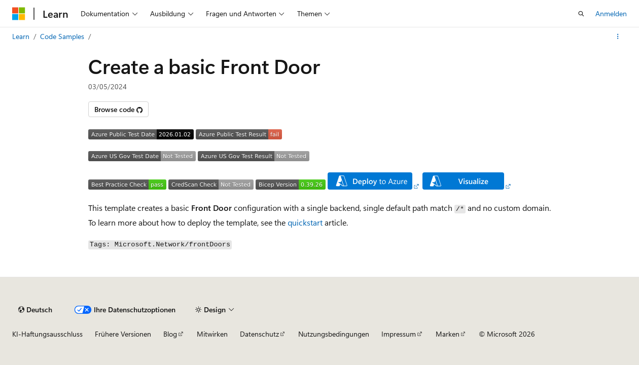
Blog (170, 334)
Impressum (398, 334)
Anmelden (611, 13)
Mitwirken (212, 334)
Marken (447, 334)
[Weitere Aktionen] (618, 36)
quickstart (305, 222)
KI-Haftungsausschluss (47, 334)
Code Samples (62, 36)
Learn (20, 36)
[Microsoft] (18, 13)
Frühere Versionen (123, 334)
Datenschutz (259, 334)
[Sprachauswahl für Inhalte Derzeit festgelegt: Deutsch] (35, 310)
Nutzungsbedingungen (333, 334)
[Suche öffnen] (581, 14)
